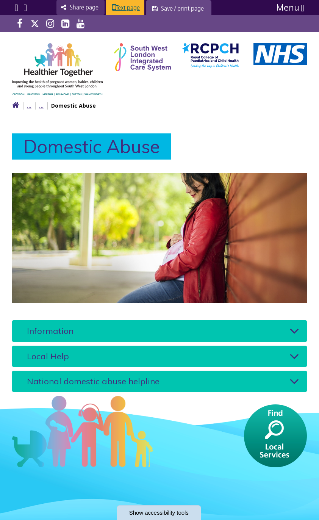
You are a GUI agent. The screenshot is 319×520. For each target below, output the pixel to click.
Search (25, 8)
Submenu (16, 8)
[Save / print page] (187, 8)
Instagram (50, 23)
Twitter (35, 23)
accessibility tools (159, 512)
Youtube (80, 23)
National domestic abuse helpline (93, 381)
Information (50, 331)
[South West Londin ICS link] (142, 56)
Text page (135, 7)
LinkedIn (65, 23)
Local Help (48, 356)
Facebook (19, 23)
